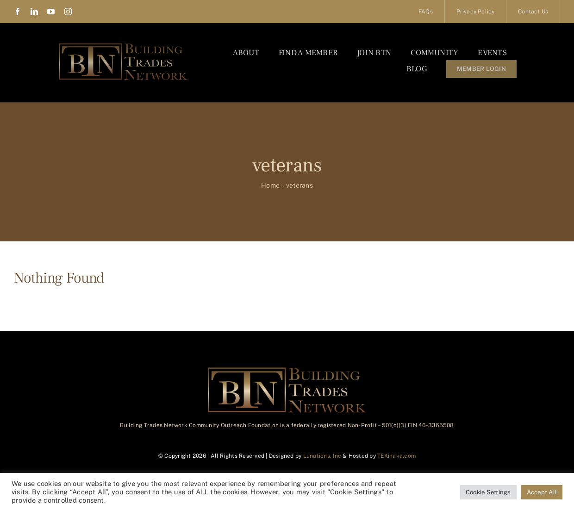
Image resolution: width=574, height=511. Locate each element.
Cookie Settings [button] (488, 492)
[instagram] (68, 11)
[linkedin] (34, 11)
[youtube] (51, 11)
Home (270, 185)
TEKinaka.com (396, 456)
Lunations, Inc (322, 456)
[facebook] (17, 11)
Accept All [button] (542, 492)
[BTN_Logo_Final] (123, 45)
